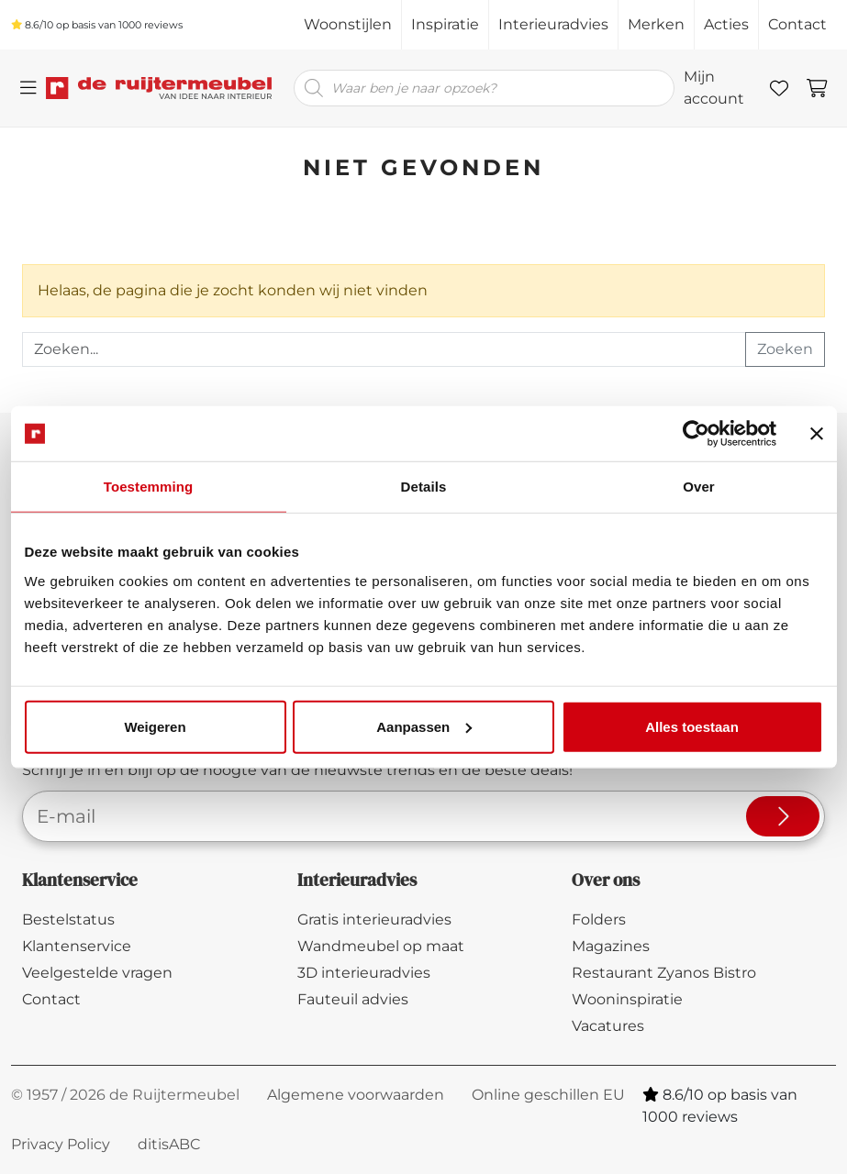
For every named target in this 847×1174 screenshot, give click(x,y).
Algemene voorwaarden (355, 1094)
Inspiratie (445, 24)
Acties (726, 24)
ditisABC (169, 1144)
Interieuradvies (553, 24)
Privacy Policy (60, 1144)
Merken (656, 24)
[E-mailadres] (380, 816)
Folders (599, 919)
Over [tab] (699, 486)
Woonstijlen (348, 24)
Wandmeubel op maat (380, 946)
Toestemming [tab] (149, 486)
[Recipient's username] (384, 349)
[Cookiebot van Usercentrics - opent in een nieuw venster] (696, 434)
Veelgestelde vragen (97, 972)
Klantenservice (76, 946)
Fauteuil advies (352, 999)
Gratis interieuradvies (374, 919)
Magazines (611, 946)
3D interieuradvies (363, 972)
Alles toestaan (692, 726)
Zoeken (785, 349)
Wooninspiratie (627, 999)
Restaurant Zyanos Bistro (664, 972)
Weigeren (154, 726)
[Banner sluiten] (816, 433)
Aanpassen (424, 726)
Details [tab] (424, 486)
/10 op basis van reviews (97, 24)
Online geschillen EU (548, 1094)
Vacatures (608, 1026)
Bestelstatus (68, 919)
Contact (797, 24)
